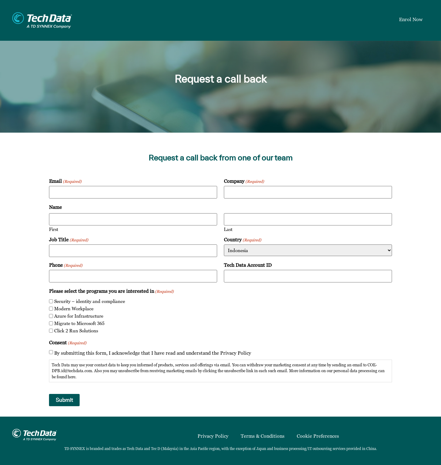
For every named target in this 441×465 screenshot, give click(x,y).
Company (244, 181)
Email (65, 181)
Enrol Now (411, 19)
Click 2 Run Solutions (76, 330)
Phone (65, 265)
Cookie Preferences (318, 436)
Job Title (68, 239)
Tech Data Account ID (248, 265)
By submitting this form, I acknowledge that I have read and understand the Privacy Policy (152, 352)
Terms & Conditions (263, 436)
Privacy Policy (213, 436)
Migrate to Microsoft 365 (79, 323)
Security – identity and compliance (89, 301)
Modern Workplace (73, 308)
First (53, 229)
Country (242, 239)
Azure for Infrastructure (78, 316)
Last (228, 229)
